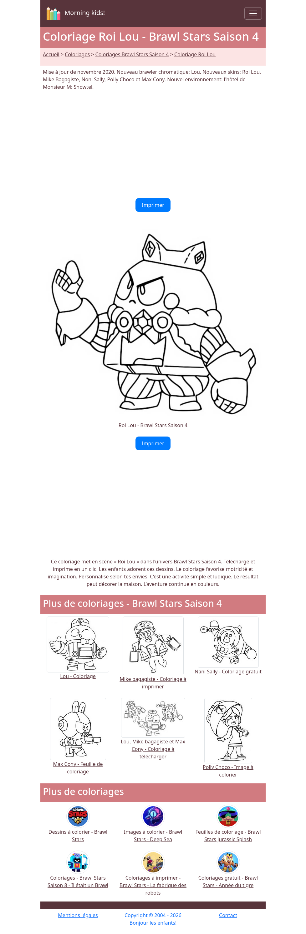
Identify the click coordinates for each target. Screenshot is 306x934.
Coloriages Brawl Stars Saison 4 (132, 54)
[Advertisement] (153, 144)
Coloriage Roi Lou (195, 54)
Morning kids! (74, 13)
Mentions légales (78, 915)
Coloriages (77, 54)
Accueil (51, 54)
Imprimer (153, 205)
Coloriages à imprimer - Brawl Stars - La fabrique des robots (153, 877)
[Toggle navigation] (253, 13)
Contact (228, 915)
